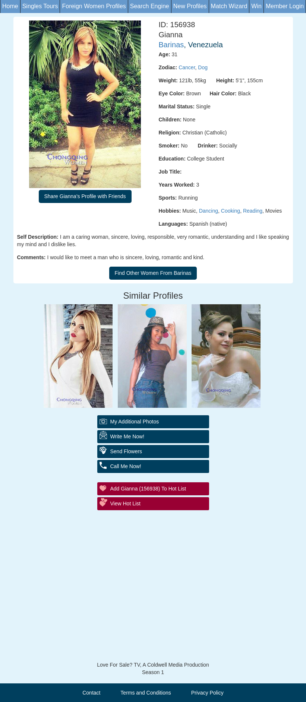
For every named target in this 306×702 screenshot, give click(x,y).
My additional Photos (134, 422)
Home (10, 6)
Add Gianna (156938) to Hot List (148, 489)
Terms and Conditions (145, 693)
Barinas (171, 45)
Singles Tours (40, 6)
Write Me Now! (127, 436)
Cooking (230, 211)
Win (256, 6)
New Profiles (190, 6)
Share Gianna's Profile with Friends (85, 196)
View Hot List (125, 503)
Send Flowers (126, 451)
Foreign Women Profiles (94, 6)
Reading (252, 211)
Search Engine (149, 6)
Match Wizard (229, 6)
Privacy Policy (207, 693)
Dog (203, 67)
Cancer (187, 67)
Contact (91, 693)
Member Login (285, 6)
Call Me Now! (125, 466)
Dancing (208, 211)
